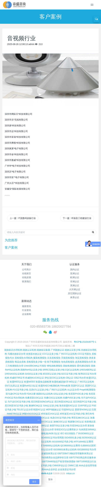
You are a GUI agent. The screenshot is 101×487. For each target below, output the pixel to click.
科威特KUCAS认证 (34, 377)
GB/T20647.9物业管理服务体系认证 (75, 453)
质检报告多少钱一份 (37, 362)
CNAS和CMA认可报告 (35, 365)
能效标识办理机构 (13, 350)
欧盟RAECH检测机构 (49, 385)
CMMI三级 (73, 465)
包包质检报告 (67, 362)
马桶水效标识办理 (16, 354)
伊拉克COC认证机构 (55, 377)
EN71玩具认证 (12, 385)
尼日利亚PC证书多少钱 (84, 401)
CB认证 (69, 377)
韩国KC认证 (39, 409)
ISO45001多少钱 (72, 437)
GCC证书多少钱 (69, 374)
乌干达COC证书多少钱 (19, 401)
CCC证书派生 (84, 354)
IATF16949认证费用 (83, 441)
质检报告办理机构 (24, 358)
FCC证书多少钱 (20, 389)
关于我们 (26, 264)
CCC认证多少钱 (50, 354)
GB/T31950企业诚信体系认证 (42, 453)
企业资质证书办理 (67, 469)
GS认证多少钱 (60, 393)
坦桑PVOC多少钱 (71, 397)
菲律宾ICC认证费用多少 (66, 429)
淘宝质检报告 (81, 358)
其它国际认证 (74, 293)
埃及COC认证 (43, 417)
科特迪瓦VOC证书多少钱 (72, 413)
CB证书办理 (80, 377)
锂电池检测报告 (54, 365)
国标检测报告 (69, 365)
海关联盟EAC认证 (68, 405)
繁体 (50, 479)
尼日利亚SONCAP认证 (42, 401)
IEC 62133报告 (67, 433)
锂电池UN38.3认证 (50, 433)
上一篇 (23, 218)
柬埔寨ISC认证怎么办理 (42, 429)
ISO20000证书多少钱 (62, 441)
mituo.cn (70, 473)
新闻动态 (26, 301)
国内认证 (74, 269)
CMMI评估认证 (59, 465)
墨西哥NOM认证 (83, 409)
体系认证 (74, 297)
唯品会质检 (20, 362)
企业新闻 (26, 314)
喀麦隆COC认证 (76, 421)
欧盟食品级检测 (43, 381)
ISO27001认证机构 (41, 441)
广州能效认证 (57, 350)
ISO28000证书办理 (86, 449)
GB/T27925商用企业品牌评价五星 (51, 457)
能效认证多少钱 (72, 350)
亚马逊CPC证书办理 (16, 393)
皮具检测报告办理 (84, 362)
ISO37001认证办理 (43, 449)
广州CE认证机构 (85, 381)
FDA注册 (31, 393)
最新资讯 (26, 306)
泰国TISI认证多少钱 (59, 425)
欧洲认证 (74, 277)
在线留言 (26, 273)
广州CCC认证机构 (68, 354)
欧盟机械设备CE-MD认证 (64, 381)
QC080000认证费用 (70, 445)
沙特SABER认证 (88, 369)
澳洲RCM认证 (36, 405)
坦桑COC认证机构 (53, 397)
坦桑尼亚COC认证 (34, 397)
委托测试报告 (83, 365)
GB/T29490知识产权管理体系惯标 (59, 461)
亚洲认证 (74, 273)
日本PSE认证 (84, 405)
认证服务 (75, 264)
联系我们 (26, 281)
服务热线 (50, 319)
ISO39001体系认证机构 (65, 449)
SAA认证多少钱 (51, 405)
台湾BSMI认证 (42, 425)
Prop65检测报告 (88, 389)
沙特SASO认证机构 (14, 374)
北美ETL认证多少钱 (39, 389)
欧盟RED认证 (17, 381)
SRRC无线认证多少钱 (53, 369)
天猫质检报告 (67, 358)
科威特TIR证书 (17, 377)
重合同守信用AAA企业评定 (43, 469)
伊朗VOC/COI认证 (31, 413)
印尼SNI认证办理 (78, 425)
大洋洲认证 (74, 289)
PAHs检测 (65, 385)
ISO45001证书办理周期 (52, 437)
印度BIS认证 (68, 409)
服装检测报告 (40, 358)
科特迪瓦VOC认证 (50, 413)
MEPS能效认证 (53, 409)
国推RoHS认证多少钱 (31, 369)
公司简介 (26, 269)
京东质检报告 (54, 358)
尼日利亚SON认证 (63, 401)
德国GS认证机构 (44, 393)
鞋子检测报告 (54, 362)
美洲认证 (74, 285)
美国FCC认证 (77, 385)
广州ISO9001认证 (85, 433)
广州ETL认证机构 (58, 389)
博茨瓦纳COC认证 (80, 417)
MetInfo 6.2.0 (45, 473)
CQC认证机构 (72, 369)
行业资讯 (26, 310)
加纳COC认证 (60, 421)
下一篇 (77, 218)
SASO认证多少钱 (33, 374)
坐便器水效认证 (34, 354)
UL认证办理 (73, 389)
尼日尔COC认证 (45, 421)
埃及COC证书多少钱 (60, 417)
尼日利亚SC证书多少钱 (16, 405)
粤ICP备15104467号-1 (85, 342)
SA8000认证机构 (51, 445)
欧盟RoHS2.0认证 (29, 385)
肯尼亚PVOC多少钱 (78, 393)
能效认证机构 (29, 350)
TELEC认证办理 (25, 409)
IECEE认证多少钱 (52, 374)
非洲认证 (74, 281)
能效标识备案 (43, 350)
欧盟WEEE (29, 381)
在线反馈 (26, 277)
